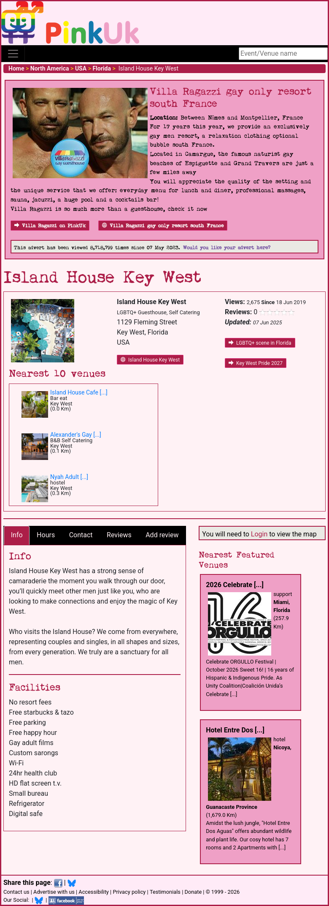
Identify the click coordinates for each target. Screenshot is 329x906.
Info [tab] (17, 535)
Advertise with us (54, 892)
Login (259, 534)
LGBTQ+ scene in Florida (260, 343)
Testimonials (165, 892)
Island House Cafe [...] (79, 392)
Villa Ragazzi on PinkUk (50, 225)
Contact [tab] (81, 535)
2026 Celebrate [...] (235, 585)
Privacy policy (129, 892)
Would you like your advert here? (226, 247)
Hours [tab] (46, 535)
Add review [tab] (162, 535)
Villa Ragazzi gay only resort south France (163, 225)
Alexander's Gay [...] (75, 434)
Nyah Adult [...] (69, 476)
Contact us (16, 892)
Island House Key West (150, 360)
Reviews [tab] (119, 535)
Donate (193, 892)
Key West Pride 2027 (256, 363)
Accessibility (93, 892)
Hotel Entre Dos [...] (235, 730)
